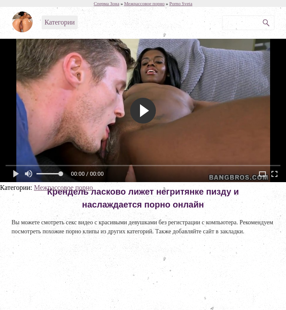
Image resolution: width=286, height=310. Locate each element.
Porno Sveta (180, 3)
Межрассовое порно (63, 187)
